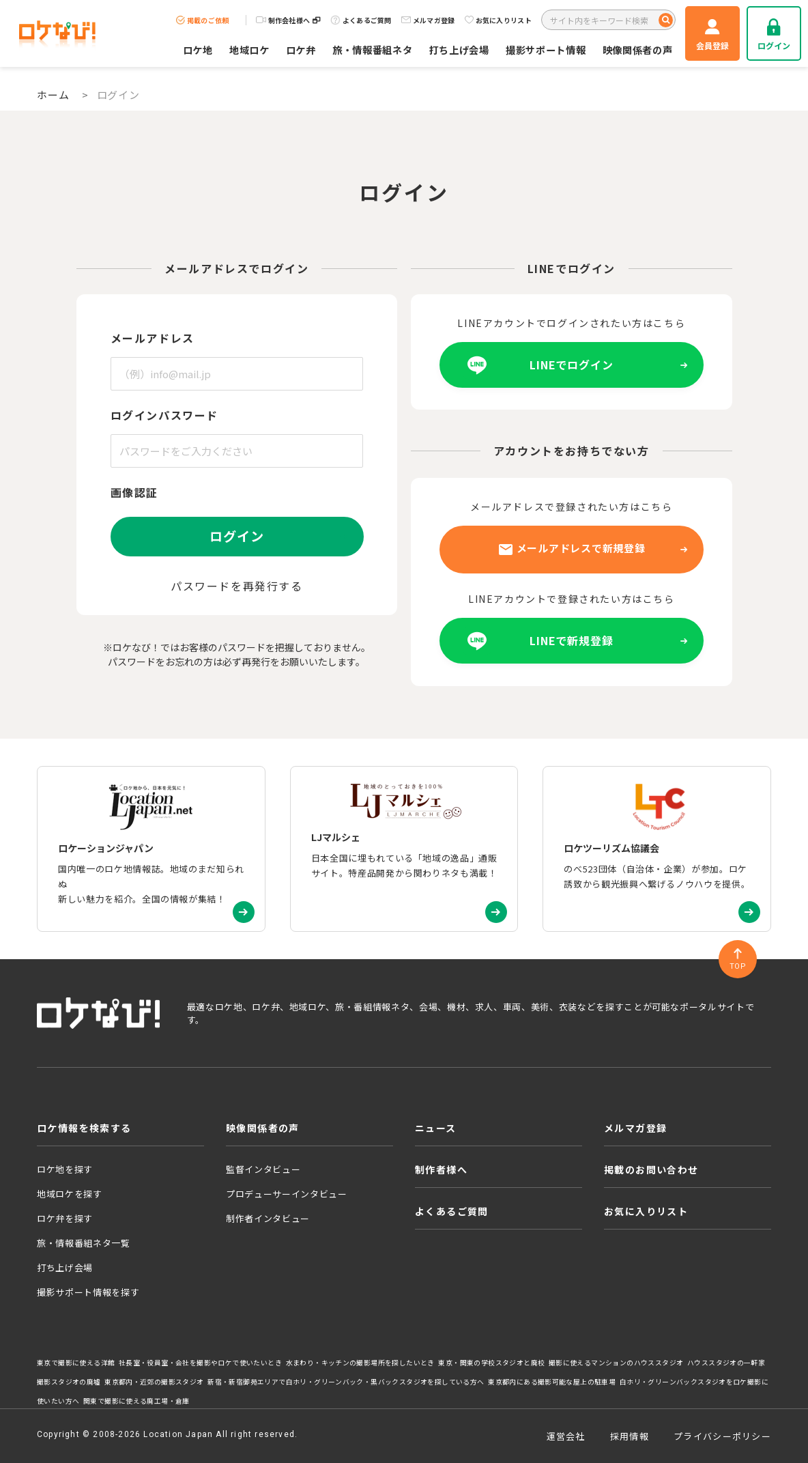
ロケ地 (198, 49)
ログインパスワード (164, 415)
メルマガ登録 (428, 20)
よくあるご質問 (361, 20)
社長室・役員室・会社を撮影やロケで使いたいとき (200, 1362)
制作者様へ (441, 1169)
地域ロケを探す (69, 1193)
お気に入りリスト (498, 20)
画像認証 (134, 492)
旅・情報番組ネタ (372, 49)
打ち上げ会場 (459, 49)
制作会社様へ (288, 20)
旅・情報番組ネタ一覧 (83, 1242)
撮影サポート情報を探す (88, 1292)
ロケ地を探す (65, 1169)
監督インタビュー (263, 1169)
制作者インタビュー (268, 1218)
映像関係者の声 (638, 49)
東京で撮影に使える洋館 (76, 1362)
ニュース (436, 1128)
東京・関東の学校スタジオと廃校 (491, 1362)
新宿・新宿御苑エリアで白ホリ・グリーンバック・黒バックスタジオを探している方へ (345, 1382)
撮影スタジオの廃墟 (69, 1382)
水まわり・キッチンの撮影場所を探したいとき (360, 1362)
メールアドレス (152, 338)
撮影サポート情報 (546, 49)
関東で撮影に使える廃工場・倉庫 (136, 1401)
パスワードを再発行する (237, 586)
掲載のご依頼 (202, 20)
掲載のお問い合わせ (651, 1169)
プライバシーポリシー (722, 1436)
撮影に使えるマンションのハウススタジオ (616, 1362)
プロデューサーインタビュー (286, 1193)
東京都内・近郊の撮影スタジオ (154, 1382)
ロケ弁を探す (65, 1218)
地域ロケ (249, 49)
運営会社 (566, 1436)
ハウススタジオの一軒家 (726, 1362)
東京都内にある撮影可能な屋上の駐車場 (552, 1382)
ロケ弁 (301, 49)
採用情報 (629, 1436)
